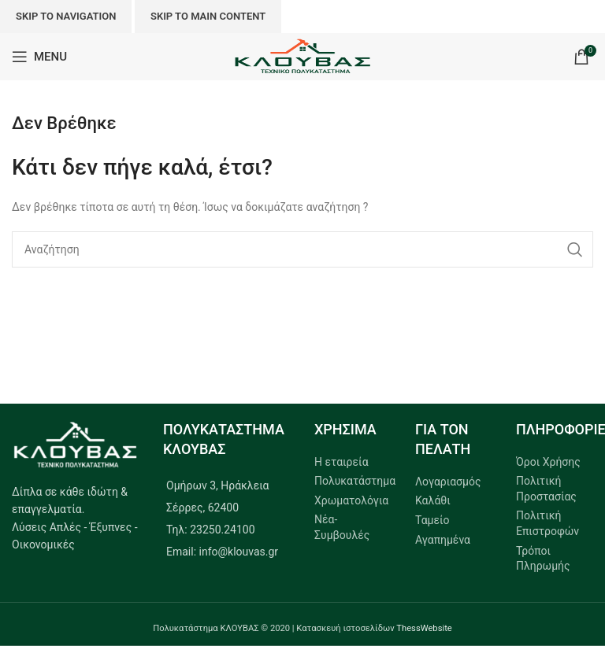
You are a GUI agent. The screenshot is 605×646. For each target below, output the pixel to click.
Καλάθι (433, 500)
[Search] (302, 249)
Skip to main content (207, 16)
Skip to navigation (66, 16)
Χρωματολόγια (351, 500)
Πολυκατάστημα (354, 480)
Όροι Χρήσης (548, 462)
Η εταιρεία (341, 462)
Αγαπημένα (442, 539)
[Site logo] (302, 56)
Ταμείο (432, 520)
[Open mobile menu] (39, 56)
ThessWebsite (423, 628)
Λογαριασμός (448, 481)
